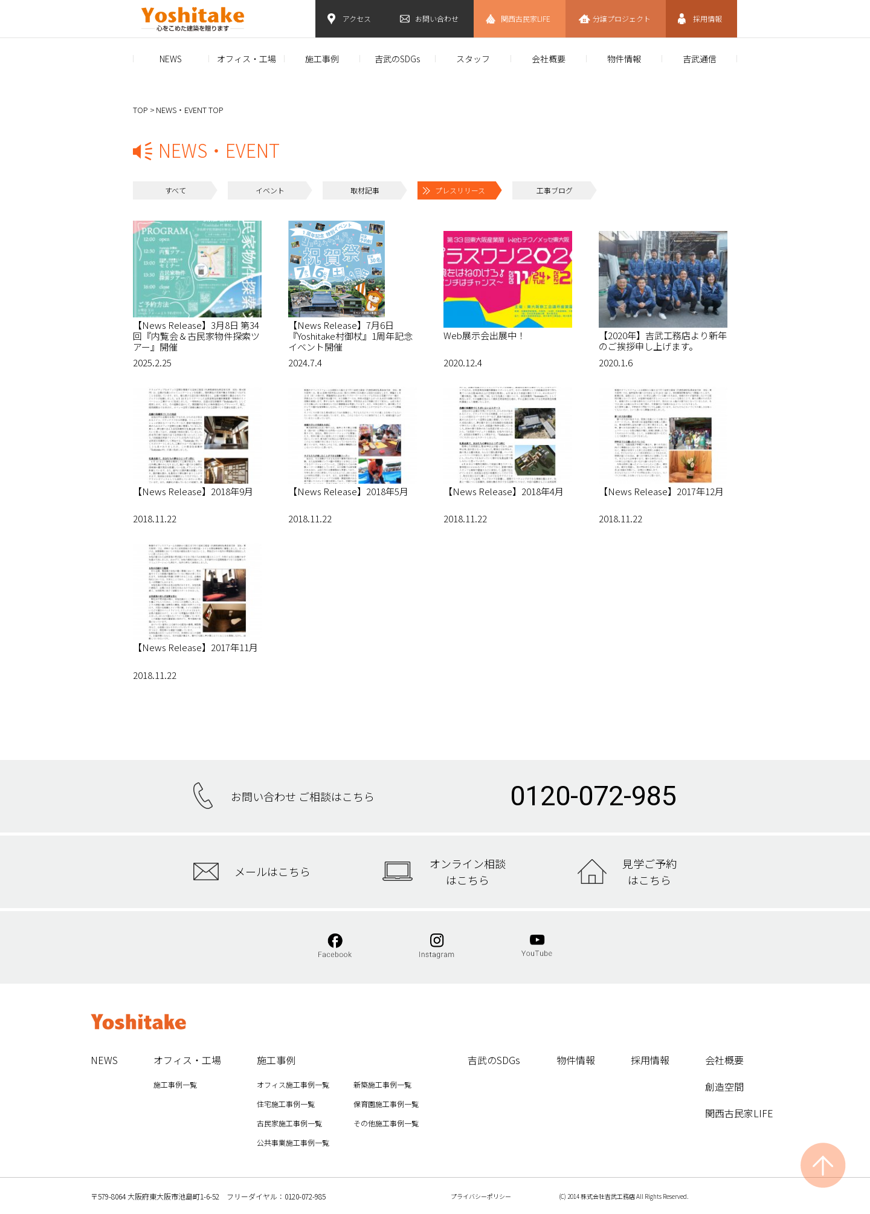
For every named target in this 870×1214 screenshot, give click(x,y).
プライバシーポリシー (481, 1196)
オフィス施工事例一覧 (293, 1084)
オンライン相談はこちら (468, 871)
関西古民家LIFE (525, 18)
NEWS (171, 59)
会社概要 (549, 59)
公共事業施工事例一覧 (293, 1142)
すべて (175, 190)
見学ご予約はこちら (649, 871)
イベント (270, 190)
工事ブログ (554, 190)
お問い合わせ (437, 18)
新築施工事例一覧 (382, 1084)
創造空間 (724, 1086)
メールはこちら (272, 871)
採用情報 (707, 18)
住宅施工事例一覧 (286, 1104)
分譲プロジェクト (622, 18)
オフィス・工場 (246, 59)
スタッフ (473, 59)
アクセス (357, 18)
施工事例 (322, 59)
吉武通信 (700, 59)
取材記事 (364, 190)
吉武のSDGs (397, 59)
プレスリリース (460, 190)
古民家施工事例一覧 (289, 1123)
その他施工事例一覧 (386, 1123)
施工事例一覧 (175, 1084)
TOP (140, 109)
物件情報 (624, 59)
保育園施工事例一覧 (386, 1104)
